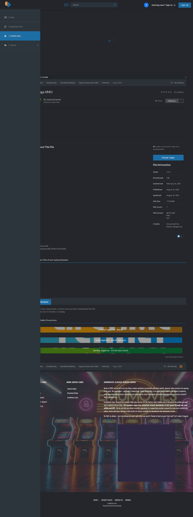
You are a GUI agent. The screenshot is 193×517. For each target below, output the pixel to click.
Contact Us (48, 406)
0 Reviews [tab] (52, 302)
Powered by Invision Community (116, 512)
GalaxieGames (63, 99)
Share (158, 101)
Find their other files (61, 102)
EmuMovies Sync (79, 397)
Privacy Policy (111, 506)
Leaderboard (49, 397)
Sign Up (184, 5)
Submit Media (78, 388)
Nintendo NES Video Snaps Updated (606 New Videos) (153, 77)
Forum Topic (168, 157)
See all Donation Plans (174, 357)
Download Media (79, 393)
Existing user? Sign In (163, 5)
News (46, 388)
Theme (100, 506)
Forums (47, 393)
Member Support (50, 401)
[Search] (72, 5)
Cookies (132, 506)
